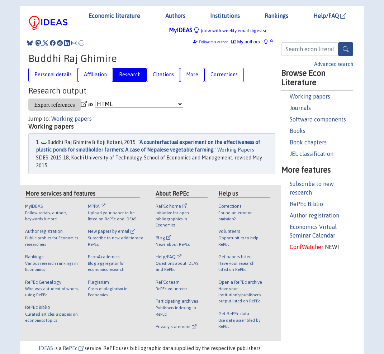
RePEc (73, 348)
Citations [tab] (163, 74)
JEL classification (311, 153)
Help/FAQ (329, 16)
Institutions (225, 16)
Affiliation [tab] (95, 74)
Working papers (310, 96)
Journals (300, 108)
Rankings (276, 16)
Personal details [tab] (53, 74)
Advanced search (333, 64)
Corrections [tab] (224, 74)
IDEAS (46, 348)
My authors (245, 41)
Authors (175, 16)
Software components (318, 119)
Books (297, 131)
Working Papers (235, 150)
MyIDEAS (217, 30)
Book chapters (308, 142)
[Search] (345, 49)
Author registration (314, 215)
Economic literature (114, 16)
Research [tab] (130, 74)
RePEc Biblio (306, 204)
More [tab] (192, 74)
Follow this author (213, 42)
